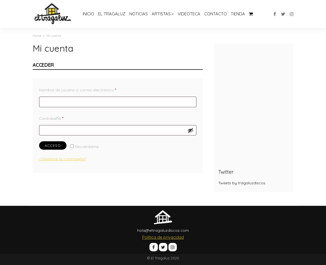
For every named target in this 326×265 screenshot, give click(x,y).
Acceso (53, 145)
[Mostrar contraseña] (190, 130)
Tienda (238, 13)
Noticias (138, 13)
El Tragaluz (111, 13)
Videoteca (189, 13)
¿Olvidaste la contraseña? (62, 158)
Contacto (215, 13)
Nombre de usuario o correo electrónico (88, 89)
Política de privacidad (163, 237)
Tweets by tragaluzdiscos (241, 182)
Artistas (161, 13)
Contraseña (61, 117)
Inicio (88, 13)
